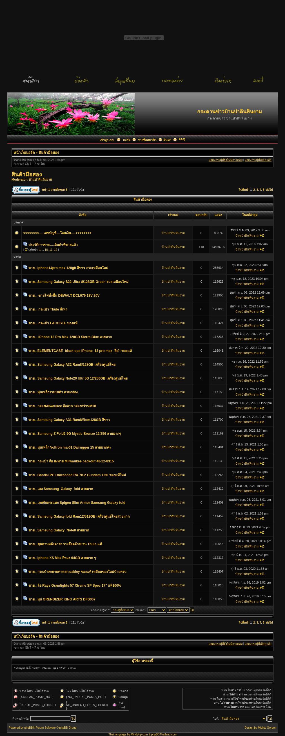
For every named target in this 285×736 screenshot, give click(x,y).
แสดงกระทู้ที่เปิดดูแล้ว (258, 159)
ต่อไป (269, 189)
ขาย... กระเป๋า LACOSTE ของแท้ (52, 323)
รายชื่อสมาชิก (147, 140)
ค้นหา (167, 140)
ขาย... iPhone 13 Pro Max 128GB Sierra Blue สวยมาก (70, 337)
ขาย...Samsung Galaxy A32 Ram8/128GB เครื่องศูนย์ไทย (71, 365)
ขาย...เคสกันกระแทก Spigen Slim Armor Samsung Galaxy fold (76, 503)
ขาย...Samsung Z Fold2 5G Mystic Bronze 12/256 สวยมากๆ (74, 434)
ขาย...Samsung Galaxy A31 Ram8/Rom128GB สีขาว (69, 420)
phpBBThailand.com (164, 734)
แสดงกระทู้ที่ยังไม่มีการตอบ (225, 159)
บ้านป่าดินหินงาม (40, 179)
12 (55, 249)
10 (46, 249)
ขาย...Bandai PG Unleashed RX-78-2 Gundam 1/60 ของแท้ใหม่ (77, 475)
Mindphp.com (139, 734)
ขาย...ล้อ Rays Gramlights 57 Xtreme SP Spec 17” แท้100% (74, 586)
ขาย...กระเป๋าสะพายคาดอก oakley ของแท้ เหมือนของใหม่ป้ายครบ (77, 572)
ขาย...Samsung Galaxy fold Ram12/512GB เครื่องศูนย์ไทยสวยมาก (79, 516)
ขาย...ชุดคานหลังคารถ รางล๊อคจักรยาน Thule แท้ (65, 544)
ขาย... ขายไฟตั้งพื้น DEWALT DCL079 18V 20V (64, 296)
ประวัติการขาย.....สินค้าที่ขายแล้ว (53, 245)
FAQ (182, 139)
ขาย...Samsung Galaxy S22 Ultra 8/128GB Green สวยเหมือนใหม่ (78, 282)
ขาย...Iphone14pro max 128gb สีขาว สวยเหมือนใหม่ (68, 268)
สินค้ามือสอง (49, 152)
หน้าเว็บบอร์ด (24, 152)
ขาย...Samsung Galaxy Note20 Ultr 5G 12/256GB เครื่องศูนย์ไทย (78, 378)
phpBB (28, 727)
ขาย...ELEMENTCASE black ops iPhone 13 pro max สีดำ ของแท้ (80, 351)
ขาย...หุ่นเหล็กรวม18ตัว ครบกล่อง (53, 392)
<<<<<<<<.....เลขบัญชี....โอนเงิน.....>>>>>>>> (57, 233)
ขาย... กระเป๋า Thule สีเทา (47, 309)
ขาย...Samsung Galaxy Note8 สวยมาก (58, 530)
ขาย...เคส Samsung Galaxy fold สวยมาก (60, 489)
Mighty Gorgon (267, 727)
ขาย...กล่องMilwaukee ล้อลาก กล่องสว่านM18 (62, 406)
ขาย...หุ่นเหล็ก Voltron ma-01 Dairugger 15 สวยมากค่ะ (69, 447)
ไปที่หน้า (244, 189)
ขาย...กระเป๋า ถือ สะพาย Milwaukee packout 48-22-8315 (71, 461)
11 (50, 249)
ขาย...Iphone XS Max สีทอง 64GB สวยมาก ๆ (62, 558)
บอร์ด (126, 140)
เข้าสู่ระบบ (107, 140)
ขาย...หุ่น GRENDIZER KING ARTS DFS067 (61, 599)
